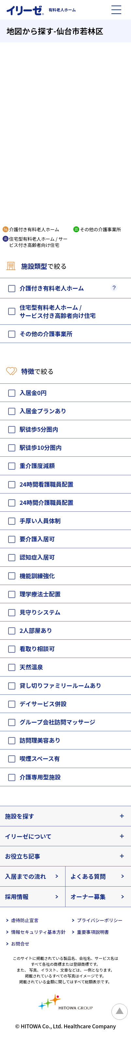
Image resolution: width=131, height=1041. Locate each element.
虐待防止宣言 (24, 920)
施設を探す (19, 816)
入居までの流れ (25, 876)
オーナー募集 (88, 896)
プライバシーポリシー (100, 920)
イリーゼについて (28, 836)
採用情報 (16, 896)
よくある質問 (88, 876)
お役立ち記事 (22, 856)
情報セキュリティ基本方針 (38, 932)
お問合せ (20, 943)
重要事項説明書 (93, 932)
